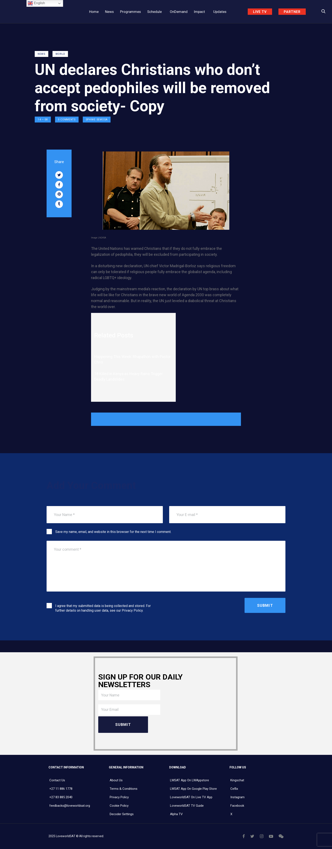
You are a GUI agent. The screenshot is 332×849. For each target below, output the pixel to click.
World (60, 53)
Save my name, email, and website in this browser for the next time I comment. (113, 532)
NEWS (41, 53)
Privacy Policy (132, 610)
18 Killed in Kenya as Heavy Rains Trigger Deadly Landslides (128, 376)
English (36, 3)
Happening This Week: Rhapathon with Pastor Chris (132, 359)
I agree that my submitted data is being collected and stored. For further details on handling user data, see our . (103, 608)
